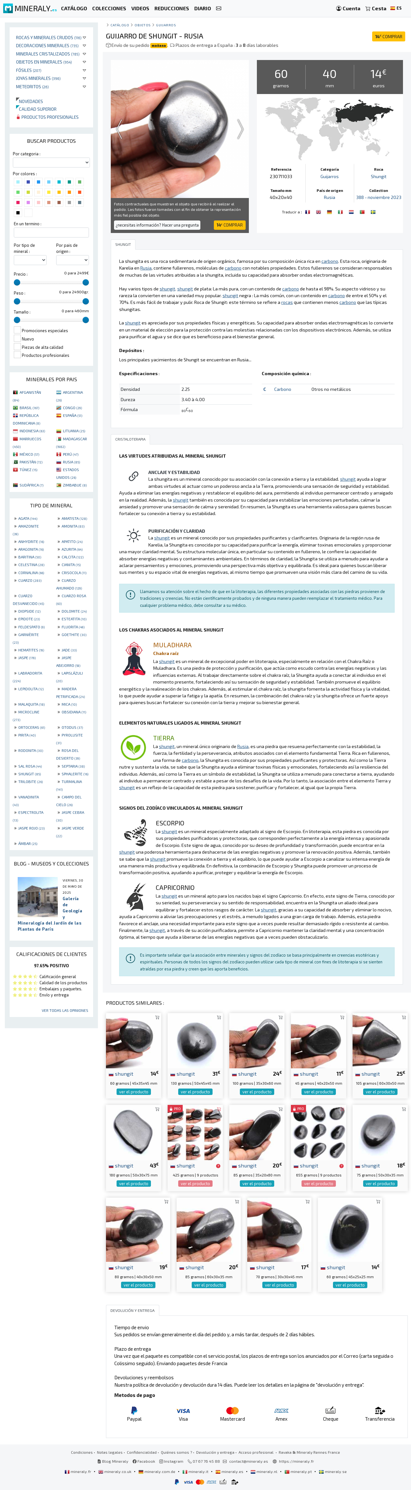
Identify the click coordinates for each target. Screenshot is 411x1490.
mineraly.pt (298, 1471)
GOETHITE (74, 634)
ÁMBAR (27, 843)
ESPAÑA (72, 415)
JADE (69, 650)
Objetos (143, 25)
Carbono (282, 389)
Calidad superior (36, 109)
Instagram (171, 1461)
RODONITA (30, 750)
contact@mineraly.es (248, 1461)
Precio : (21, 274)
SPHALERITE (75, 773)
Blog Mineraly (112, 1461)
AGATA (27, 518)
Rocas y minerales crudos (49, 37)
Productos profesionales (47, 117)
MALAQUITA (31, 704)
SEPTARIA (73, 766)
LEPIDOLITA (31, 688)
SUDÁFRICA (31, 485)
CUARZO (29, 580)
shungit (121, 1073)
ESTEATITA (74, 618)
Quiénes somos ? (176, 1452)
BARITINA (29, 557)
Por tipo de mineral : (24, 248)
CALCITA (72, 557)
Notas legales (110, 1452)
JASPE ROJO (31, 828)
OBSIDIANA (74, 712)
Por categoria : (26, 153)
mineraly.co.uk (115, 1471)
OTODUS (72, 727)
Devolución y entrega (215, 1452)
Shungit (379, 176)
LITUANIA (74, 430)
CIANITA (71, 564)
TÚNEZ (28, 469)
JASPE (27, 657)
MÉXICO (29, 454)
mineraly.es (229, 1471)
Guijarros (166, 25)
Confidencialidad (142, 1452)
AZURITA (72, 549)
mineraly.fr (78, 1471)
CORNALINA (31, 572)
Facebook (144, 1461)
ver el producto (133, 1091)
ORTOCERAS (31, 727)
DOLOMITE (74, 611)
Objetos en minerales (44, 62)
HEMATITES (31, 650)
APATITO (72, 541)
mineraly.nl (264, 1471)
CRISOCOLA (74, 572)
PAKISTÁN (31, 462)
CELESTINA (31, 564)
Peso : (19, 293)
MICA (69, 704)
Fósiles (28, 70)
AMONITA (73, 526)
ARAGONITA (31, 549)
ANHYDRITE (31, 541)
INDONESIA (32, 430)
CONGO (72, 407)
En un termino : (27, 223)
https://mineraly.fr (296, 1461)
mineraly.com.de (157, 1471)
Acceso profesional (257, 1452)
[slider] (17, 282)
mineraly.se (333, 1471)
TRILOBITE (30, 781)
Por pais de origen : (67, 248)
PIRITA (27, 735)
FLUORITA (73, 626)
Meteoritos (32, 86)
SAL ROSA (30, 766)
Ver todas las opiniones (65, 1010)
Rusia (329, 197)
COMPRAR (388, 36)
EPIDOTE (29, 618)
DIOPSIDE (29, 611)
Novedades (29, 101)
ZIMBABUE (75, 485)
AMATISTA (74, 518)
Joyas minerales (38, 78)
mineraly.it (195, 1471)
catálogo (119, 25)
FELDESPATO (31, 626)
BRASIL (29, 407)
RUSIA (71, 462)
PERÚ (70, 454)
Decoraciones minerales (47, 45)
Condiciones (82, 1452)
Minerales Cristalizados (48, 53)
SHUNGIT (29, 773)
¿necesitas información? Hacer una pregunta (157, 225)
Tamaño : (22, 311)
